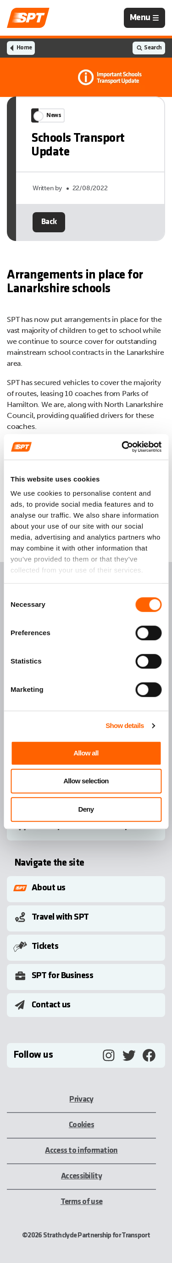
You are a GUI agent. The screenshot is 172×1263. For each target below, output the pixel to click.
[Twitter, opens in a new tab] (129, 1055)
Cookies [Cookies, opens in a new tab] (81, 1125)
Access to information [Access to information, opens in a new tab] (81, 1150)
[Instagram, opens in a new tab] (109, 1055)
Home (24, 47)
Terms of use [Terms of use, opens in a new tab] (82, 1202)
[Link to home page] (28, 18)
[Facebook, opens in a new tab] (149, 1055)
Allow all (86, 753)
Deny (86, 809)
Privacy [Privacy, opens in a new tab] (81, 1099)
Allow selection (86, 781)
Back (48, 243)
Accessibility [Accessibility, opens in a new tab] (81, 1176)
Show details (124, 725)
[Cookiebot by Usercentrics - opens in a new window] (122, 447)
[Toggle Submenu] (88, 888)
